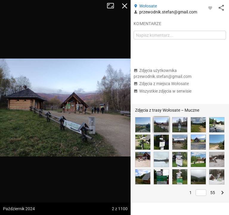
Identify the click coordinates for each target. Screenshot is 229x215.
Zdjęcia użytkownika (162, 73)
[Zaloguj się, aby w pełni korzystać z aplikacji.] (210, 7)
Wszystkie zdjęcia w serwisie (162, 91)
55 (212, 192)
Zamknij (125, 6)
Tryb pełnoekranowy (113, 6)
